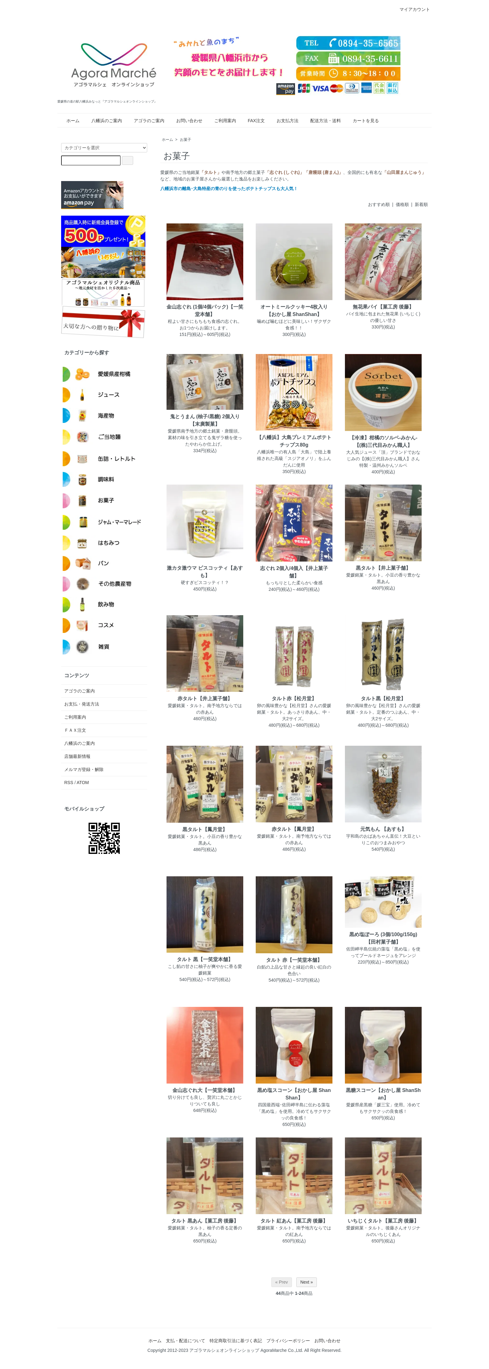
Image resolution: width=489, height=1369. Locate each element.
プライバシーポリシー (288, 1340)
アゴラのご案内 (145, 120)
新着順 (421, 204)
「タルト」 (210, 172)
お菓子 (185, 139)
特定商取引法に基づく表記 (236, 1340)
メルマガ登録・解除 (84, 769)
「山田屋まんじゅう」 (404, 172)
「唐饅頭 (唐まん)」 (323, 172)
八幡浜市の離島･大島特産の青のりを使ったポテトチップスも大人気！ (229, 188)
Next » (306, 1282)
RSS (68, 782)
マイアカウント (411, 9)
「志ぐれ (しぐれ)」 (284, 172)
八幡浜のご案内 (103, 120)
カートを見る (362, 120)
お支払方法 (283, 120)
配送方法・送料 (322, 120)
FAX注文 (252, 120)
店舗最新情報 (77, 756)
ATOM (83, 782)
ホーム (69, 120)
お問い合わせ (185, 120)
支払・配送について (185, 1340)
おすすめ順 (379, 204)
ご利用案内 (221, 120)
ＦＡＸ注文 (75, 730)
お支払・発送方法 (81, 703)
